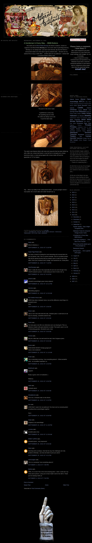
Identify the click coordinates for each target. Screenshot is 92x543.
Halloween (73, 115)
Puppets (72, 129)
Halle (29, 385)
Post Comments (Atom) (38, 488)
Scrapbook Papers (81, 130)
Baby (86, 101)
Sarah (30, 322)
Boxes (79, 105)
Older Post (66, 485)
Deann (30, 311)
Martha (30, 469)
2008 (73, 279)
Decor (39, 231)
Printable (88, 125)
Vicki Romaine (32, 267)
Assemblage (32, 231)
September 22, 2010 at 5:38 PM (39, 247)
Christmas (73, 109)
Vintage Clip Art (87, 138)
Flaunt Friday (73, 113)
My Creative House (33, 297)
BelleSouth (31, 368)
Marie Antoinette (75, 119)
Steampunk (74, 132)
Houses (82, 115)
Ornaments (80, 123)
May (74, 263)
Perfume (80, 125)
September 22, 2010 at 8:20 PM (39, 274)
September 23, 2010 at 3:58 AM (39, 306)
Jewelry (87, 115)
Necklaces (79, 121)
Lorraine (30, 429)
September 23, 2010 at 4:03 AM (39, 318)
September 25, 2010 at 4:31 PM (39, 455)
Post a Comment (28, 482)
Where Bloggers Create (85, 140)
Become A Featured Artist (85, 103)
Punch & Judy (87, 127)
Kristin (30, 356)
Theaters (73, 136)
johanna (30, 278)
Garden (79, 113)
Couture (80, 109)
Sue (29, 404)
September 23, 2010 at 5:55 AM (39, 331)
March (75, 268)
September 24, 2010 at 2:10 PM (39, 400)
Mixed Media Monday (42, 45)
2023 (73, 192)
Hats (78, 115)
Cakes (89, 105)
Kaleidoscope (73, 117)
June (74, 260)
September (76, 224)
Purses (78, 129)
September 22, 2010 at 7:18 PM (39, 263)
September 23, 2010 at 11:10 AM (40, 352)
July (74, 258)
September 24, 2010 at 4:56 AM (39, 390)
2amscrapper (32, 459)
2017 (73, 197)
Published (80, 127)
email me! (80, 69)
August (75, 255)
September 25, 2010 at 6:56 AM (39, 444)
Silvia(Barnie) (32, 395)
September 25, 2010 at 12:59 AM (40, 434)
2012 (73, 209)
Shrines (89, 130)
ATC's (81, 101)
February (76, 270)
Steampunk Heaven (78, 248)
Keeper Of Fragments (82, 117)
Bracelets (84, 105)
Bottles (75, 105)
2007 (73, 281)
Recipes (84, 128)
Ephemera (82, 111)
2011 (73, 212)
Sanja (29, 420)
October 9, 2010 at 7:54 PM (38, 478)
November (76, 219)
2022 (73, 195)
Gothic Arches (86, 113)
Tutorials (88, 136)
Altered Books (74, 99)
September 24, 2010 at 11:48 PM (40, 425)
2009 (73, 276)
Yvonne (30, 336)
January (75, 273)
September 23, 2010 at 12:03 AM (40, 293)
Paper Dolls (87, 123)
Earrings (72, 111)
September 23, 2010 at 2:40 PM (39, 364)
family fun (88, 111)
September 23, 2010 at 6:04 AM (39, 341)
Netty (29, 242)
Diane (30, 448)
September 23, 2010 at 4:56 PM (39, 381)
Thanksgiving (88, 134)
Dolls (90, 109)
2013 (73, 207)
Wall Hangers (42, 233)
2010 (73, 214)
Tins (80, 136)
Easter (77, 111)
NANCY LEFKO (32, 439)
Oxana (30, 345)
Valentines (79, 138)
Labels (89, 117)
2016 (73, 200)
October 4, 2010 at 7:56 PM (38, 465)
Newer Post (27, 485)
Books (71, 105)
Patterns (72, 125)
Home (46, 485)
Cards (80, 107)
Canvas (72, 108)
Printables (73, 127)
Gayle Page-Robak (33, 252)
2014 (73, 205)
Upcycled (35, 233)
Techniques (81, 134)
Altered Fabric (85, 99)
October (75, 222)
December (76, 217)
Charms (89, 108)
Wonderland (72, 142)
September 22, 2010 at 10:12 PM (40, 284)
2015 (73, 202)
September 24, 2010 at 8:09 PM (39, 415)
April (74, 265)
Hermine (30, 288)
